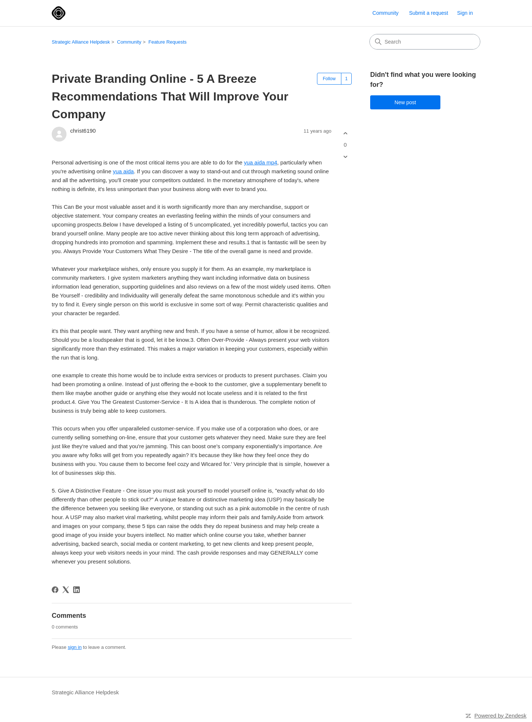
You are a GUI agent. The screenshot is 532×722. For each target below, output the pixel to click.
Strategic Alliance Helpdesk (81, 42)
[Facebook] (55, 589)
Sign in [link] (465, 13)
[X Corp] (65, 589)
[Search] (425, 41)
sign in (75, 647)
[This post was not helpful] (345, 156)
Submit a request (428, 13)
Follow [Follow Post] (329, 78)
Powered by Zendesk (500, 715)
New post (405, 102)
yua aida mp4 (260, 162)
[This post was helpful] (345, 133)
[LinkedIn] (76, 589)
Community (385, 13)
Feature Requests (168, 42)
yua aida (123, 171)
